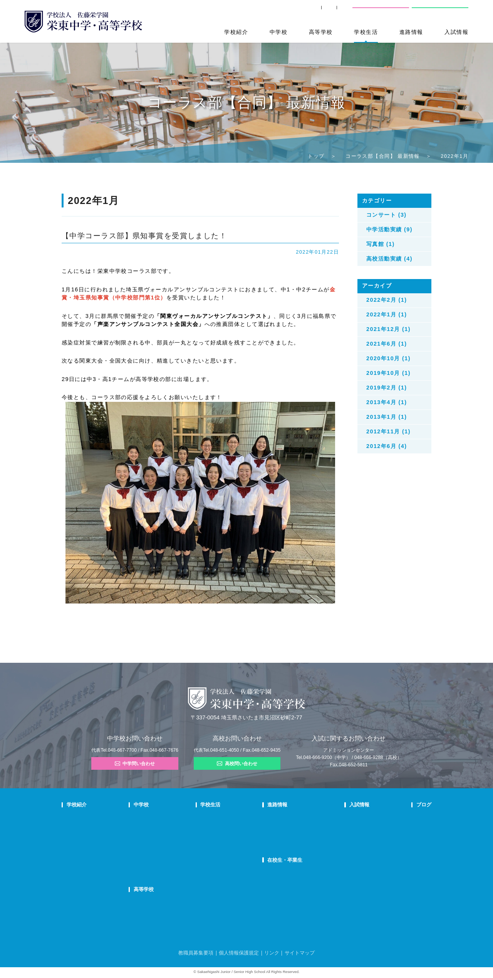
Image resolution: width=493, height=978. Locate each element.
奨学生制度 (346, 867)
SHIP (258, 11)
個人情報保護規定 (239, 953)
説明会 (403, 837)
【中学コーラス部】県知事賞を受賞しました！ (144, 236)
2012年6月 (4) (386, 446)
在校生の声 (168, 837)
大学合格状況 (281, 827)
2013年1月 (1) (386, 417)
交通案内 (335, 11)
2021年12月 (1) (388, 329)
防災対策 (75, 867)
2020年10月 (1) (388, 358)
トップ (316, 156)
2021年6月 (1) (386, 344)
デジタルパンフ (81, 876)
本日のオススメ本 (414, 867)
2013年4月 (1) (386, 402)
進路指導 (277, 818)
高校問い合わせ (439, 11)
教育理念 (75, 827)
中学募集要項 (348, 827)
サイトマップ (300, 953)
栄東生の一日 (170, 827)
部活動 (403, 857)
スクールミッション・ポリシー (96, 837)
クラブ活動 (225, 827)
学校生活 (366, 32)
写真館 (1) (380, 244)
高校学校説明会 (351, 847)
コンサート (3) (386, 215)
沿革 (71, 857)
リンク (271, 953)
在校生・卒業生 (286, 860)
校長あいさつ (79, 818)
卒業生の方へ (294, 11)
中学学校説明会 (351, 818)
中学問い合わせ (135, 763)
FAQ (162, 847)
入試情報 (456, 32)
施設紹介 (223, 847)
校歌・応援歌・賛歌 (86, 847)
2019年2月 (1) (386, 388)
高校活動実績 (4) (389, 259)
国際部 (164, 857)
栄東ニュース (410, 818)
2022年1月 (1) (386, 314)
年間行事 (223, 818)
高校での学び (170, 902)
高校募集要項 (348, 857)
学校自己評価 (79, 886)
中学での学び (170, 818)
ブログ (405, 804)
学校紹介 (236, 32)
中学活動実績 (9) (389, 229)
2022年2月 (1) (386, 300)
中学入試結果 (348, 837)
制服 (219, 837)
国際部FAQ (168, 867)
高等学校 (321, 32)
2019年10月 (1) (388, 373)
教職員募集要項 (195, 953)
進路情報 (411, 32)
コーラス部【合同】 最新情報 (382, 156)
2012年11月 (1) (388, 431)
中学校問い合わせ (380, 11)
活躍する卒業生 (283, 837)
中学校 (278, 32)
